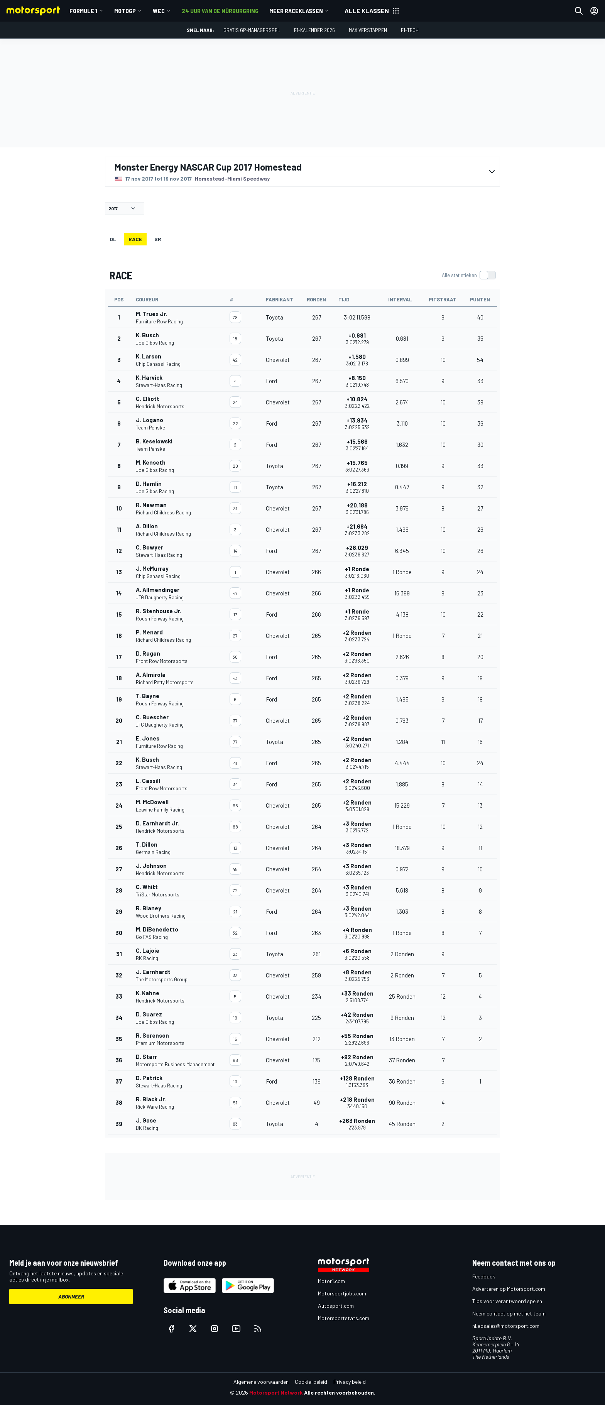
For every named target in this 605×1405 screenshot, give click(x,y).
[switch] (468, 275)
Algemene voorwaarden (261, 1381)
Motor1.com (331, 1281)
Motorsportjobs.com (342, 1293)
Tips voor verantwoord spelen (507, 1301)
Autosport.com (336, 1305)
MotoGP (125, 10)
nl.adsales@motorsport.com (505, 1325)
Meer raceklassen (296, 10)
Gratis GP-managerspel (251, 30)
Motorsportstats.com (343, 1318)
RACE (135, 239)
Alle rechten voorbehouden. (339, 1392)
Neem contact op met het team (509, 1313)
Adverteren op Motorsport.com (508, 1288)
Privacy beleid (349, 1381)
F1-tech (410, 30)
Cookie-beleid (311, 1381)
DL (113, 239)
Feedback (483, 1276)
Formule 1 (83, 10)
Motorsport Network (276, 1392)
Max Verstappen (368, 30)
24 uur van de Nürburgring (220, 10)
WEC (159, 10)
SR (157, 239)
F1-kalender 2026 (314, 30)
